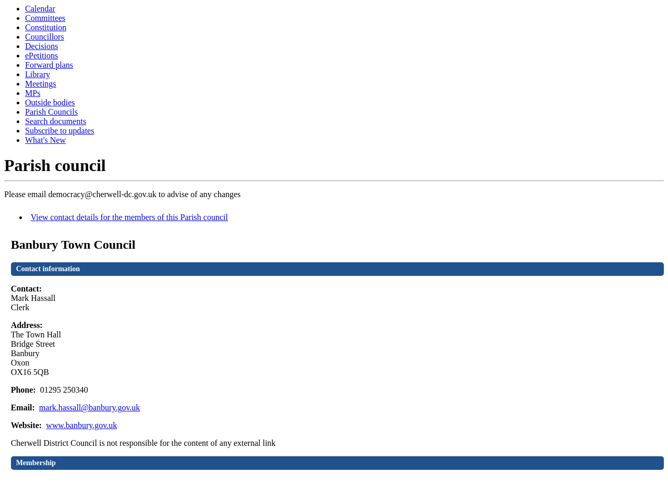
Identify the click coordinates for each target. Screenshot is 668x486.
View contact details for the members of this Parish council (129, 217)
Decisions (41, 46)
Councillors (44, 36)
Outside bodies (50, 102)
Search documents (55, 121)
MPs (32, 93)
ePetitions (41, 55)
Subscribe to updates (59, 130)
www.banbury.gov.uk (81, 425)
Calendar (40, 8)
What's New (45, 140)
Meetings (40, 83)
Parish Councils (51, 111)
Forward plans (49, 64)
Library (37, 74)
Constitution (45, 27)
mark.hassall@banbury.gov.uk (89, 407)
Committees (45, 18)
